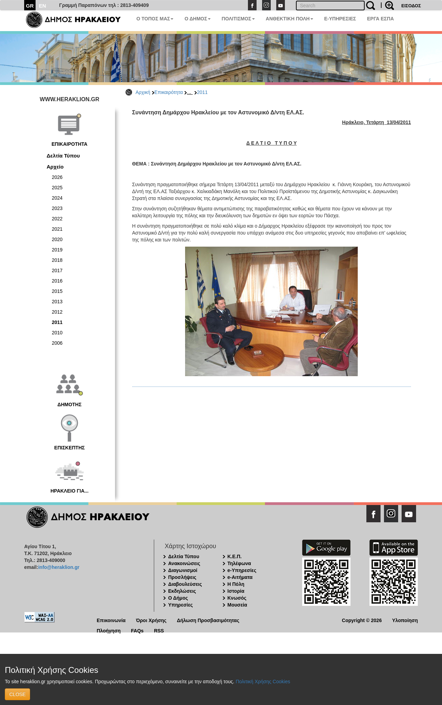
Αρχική (143, 92)
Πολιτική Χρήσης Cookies (263, 681)
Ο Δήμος (178, 598)
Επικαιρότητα (168, 92)
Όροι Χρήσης (151, 620)
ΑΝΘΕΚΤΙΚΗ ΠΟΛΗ (289, 18)
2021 (57, 229)
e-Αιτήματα (240, 577)
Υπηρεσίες (180, 605)
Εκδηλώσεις (182, 591)
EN (42, 6)
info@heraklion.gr (58, 567)
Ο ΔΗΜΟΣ (197, 18)
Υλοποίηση (405, 620)
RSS (159, 630)
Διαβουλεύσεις (185, 584)
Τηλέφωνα (239, 563)
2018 (57, 260)
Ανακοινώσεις (184, 563)
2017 (57, 270)
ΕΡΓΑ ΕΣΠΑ (380, 18)
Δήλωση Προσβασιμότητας (208, 620)
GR (30, 6)
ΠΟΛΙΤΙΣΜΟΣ (238, 18)
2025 (57, 187)
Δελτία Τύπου (63, 156)
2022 (57, 218)
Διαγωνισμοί (182, 570)
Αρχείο (55, 167)
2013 (57, 301)
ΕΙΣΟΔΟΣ (411, 5)
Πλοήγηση (109, 630)
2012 (57, 312)
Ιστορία (236, 591)
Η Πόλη (236, 584)
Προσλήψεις (182, 577)
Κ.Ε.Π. (235, 556)
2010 (57, 332)
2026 (57, 177)
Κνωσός (237, 598)
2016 (57, 281)
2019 (57, 250)
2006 (57, 343)
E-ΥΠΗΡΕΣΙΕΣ (340, 18)
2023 (57, 208)
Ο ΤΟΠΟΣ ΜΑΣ (154, 18)
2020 (57, 239)
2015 (57, 291)
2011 (202, 92)
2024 (57, 198)
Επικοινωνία (111, 620)
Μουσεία (237, 605)
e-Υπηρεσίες (242, 570)
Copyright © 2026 (362, 620)
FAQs (137, 630)
